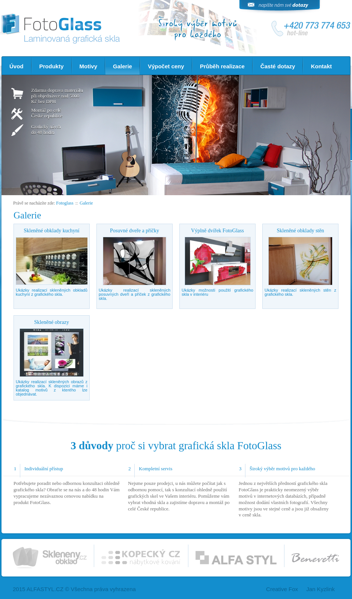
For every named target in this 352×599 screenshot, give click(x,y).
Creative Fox (282, 589)
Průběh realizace (222, 66)
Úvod (16, 66)
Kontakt (321, 66)
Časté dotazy (277, 66)
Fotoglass (65, 203)
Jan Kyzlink (320, 589)
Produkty (51, 66)
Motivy (89, 66)
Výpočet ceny (166, 66)
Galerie (122, 66)
